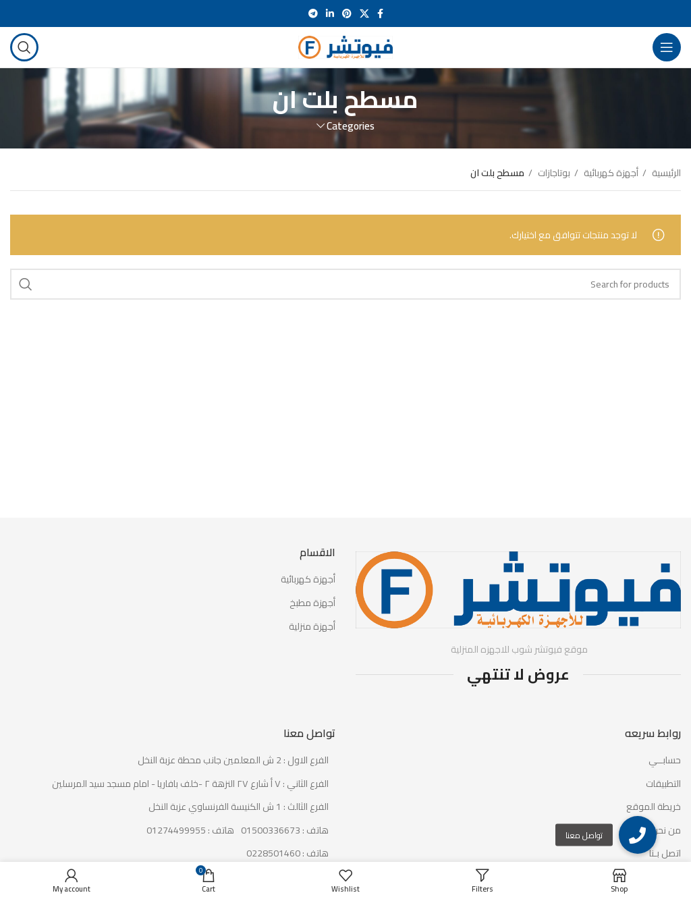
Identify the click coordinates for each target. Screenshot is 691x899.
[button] (638, 835)
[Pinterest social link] (347, 13)
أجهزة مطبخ (312, 603)
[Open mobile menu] (667, 47)
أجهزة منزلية (312, 627)
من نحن (666, 831)
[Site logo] (345, 46)
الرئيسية (665, 172)
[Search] (24, 47)
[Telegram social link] (313, 13)
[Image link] (518, 589)
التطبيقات (663, 784)
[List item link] (172, 831)
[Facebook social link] (380, 13)
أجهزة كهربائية (610, 172)
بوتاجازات (553, 172)
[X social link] (364, 13)
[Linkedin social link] (330, 13)
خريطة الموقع (653, 807)
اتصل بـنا (665, 854)
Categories (351, 126)
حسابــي (664, 760)
